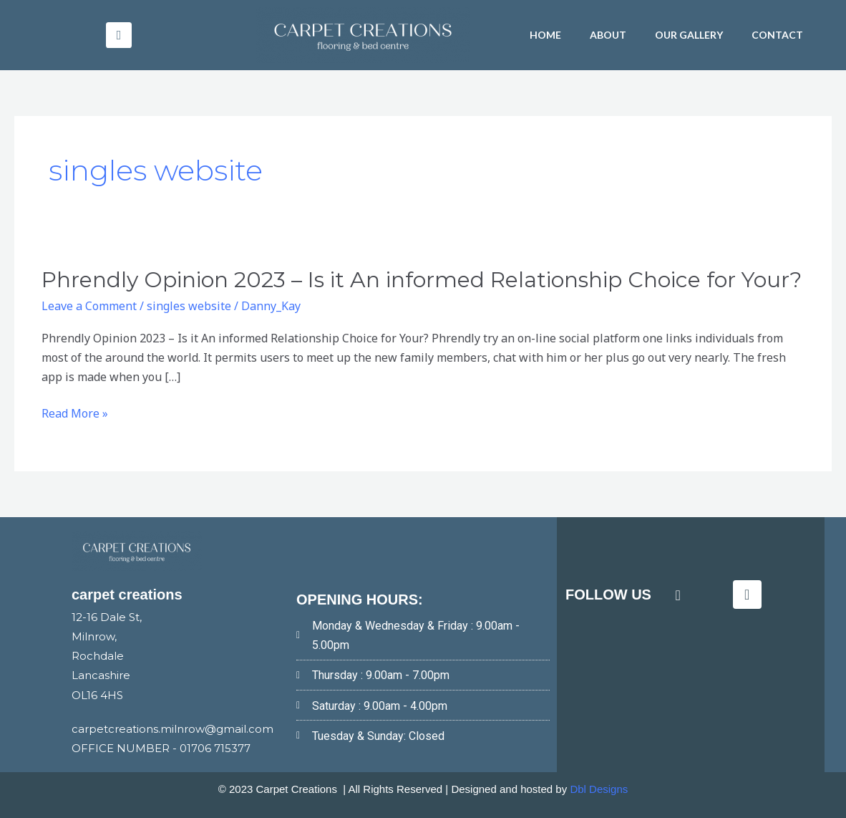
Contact (777, 35)
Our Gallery (689, 35)
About (608, 35)
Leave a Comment (89, 306)
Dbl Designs (599, 789)
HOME (545, 35)
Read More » (75, 413)
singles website (189, 306)
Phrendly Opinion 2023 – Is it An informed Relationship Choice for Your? (422, 279)
